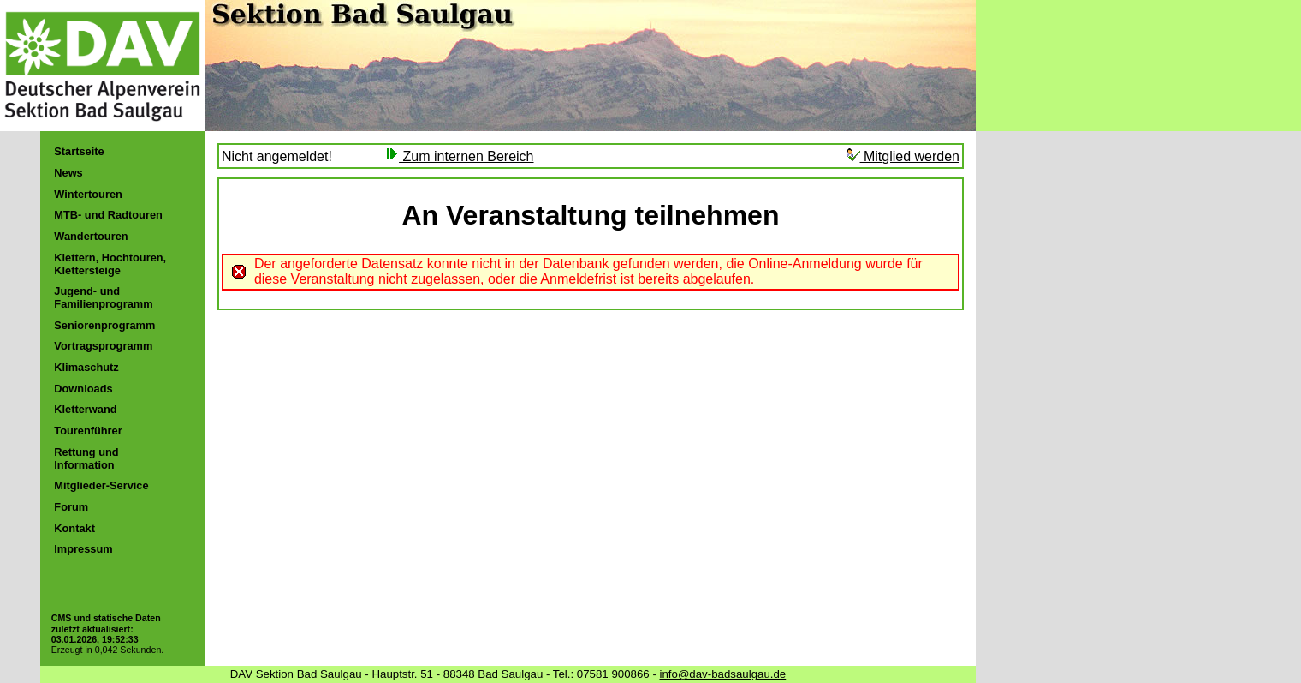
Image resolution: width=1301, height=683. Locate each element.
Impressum (83, 548)
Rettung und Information (86, 458)
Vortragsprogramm (103, 345)
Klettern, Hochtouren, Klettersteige (110, 264)
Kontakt (74, 528)
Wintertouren (88, 194)
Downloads (83, 388)
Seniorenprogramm (104, 325)
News (68, 172)
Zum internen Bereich (459, 156)
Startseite (79, 151)
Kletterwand (85, 409)
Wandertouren (91, 236)
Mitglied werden (903, 156)
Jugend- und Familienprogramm (103, 297)
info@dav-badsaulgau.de (723, 674)
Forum (71, 506)
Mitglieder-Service (101, 485)
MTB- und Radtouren (108, 214)
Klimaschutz (86, 367)
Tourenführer (88, 430)
